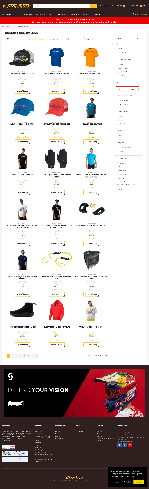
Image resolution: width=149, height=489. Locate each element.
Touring (120, 178)
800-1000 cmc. (123, 101)
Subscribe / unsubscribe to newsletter (105, 439)
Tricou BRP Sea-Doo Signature (56, 73)
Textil (119, 136)
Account (99, 431)
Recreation (121, 167)
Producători (79, 431)
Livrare (57, 434)
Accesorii (121, 75)
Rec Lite (120, 163)
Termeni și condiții (40, 452)
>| (36, 356)
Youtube (130, 445)
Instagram (125, 445)
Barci (120, 189)
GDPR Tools (38, 431)
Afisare (86, 39)
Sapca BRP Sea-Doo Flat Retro (22, 73)
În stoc (120, 49)
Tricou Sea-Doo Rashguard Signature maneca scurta (91, 176)
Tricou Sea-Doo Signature (91, 124)
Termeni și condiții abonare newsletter (43, 460)
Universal (121, 124)
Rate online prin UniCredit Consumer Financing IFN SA (43, 437)
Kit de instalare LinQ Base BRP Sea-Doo (91, 225)
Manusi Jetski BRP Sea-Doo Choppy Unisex (57, 176)
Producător (11, 26)
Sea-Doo (121, 151)
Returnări (58, 436)
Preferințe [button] (127, 482)
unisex (120, 116)
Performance (122, 174)
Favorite (119, 6)
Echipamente (122, 72)
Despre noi (38, 443)
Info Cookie (38, 457)
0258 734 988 (142, 15)
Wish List (99, 436)
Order (98, 434)
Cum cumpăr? (39, 450)
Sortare (52, 39)
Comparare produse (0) (37, 39)
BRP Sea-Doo (23, 26)
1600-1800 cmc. (123, 104)
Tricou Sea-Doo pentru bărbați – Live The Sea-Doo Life (22, 226)
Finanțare (38, 447)
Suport (37, 440)
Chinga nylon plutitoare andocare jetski (56, 277)
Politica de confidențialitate (43, 454)
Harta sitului (59, 438)
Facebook (119, 445)
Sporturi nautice (123, 68)
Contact (58, 431)
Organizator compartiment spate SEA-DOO (91, 277)
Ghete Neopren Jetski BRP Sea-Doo (22, 327)
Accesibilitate (39, 434)
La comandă (122, 52)
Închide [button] (116, 482)
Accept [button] (138, 482)
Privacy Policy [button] (129, 477)
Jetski (120, 64)
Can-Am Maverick (124, 147)
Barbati (120, 120)
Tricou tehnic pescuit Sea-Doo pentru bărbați (22, 277)
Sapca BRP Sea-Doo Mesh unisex (57, 124)
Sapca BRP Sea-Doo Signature (22, 124)
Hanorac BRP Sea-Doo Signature (57, 327)
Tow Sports (121, 170)
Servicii (37, 445)
